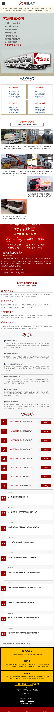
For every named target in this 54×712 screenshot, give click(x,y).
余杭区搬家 (8, 10)
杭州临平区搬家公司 (26, 485)
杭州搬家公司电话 (37, 654)
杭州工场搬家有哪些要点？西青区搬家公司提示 (24, 572)
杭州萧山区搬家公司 (26, 449)
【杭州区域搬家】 (14, 422)
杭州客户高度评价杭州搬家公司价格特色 (22, 557)
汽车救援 (17, 643)
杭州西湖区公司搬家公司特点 (18, 497)
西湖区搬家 (34, 8)
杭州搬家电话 (28, 654)
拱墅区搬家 (27, 8)
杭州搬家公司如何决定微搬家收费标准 (21, 603)
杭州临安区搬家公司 (26, 422)
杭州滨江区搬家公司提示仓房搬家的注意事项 (23, 633)
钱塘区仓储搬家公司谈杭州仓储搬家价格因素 (23, 527)
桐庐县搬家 (38, 10)
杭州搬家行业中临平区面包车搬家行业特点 (22, 512)
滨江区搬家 (41, 8)
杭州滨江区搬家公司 (26, 458)
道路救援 (23, 643)
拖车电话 (28, 643)
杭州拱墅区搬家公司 (26, 476)
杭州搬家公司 (20, 654)
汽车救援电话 (11, 643)
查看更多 (46, 422)
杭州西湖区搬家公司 (26, 467)
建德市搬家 (30, 10)
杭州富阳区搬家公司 (26, 431)
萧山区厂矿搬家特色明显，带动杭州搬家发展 (23, 618)
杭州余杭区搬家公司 (26, 440)
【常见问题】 (6, 269)
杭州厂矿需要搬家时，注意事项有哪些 (21, 542)
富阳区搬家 (16, 10)
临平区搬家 (19, 8)
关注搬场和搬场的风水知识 (17, 276)
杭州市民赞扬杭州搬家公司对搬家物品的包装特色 (25, 587)
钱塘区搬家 (12, 8)
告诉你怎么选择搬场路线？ (17, 269)
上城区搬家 (4, 8)
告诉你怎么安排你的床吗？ (17, 273)
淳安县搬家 (45, 10)
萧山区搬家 (49, 8)
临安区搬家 (23, 10)
